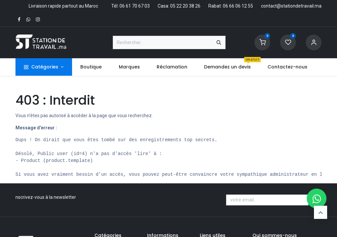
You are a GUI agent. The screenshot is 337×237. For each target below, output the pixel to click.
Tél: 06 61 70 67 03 (130, 6)
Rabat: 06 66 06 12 (227, 6)
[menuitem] (91, 67)
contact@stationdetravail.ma (291, 6)
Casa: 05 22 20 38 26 (179, 6)
